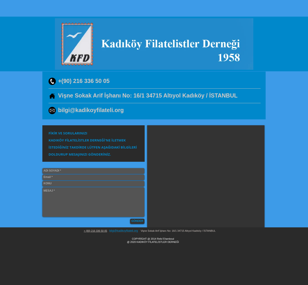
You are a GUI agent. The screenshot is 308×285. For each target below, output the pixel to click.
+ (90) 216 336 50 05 (95, 230)
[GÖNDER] (137, 221)
